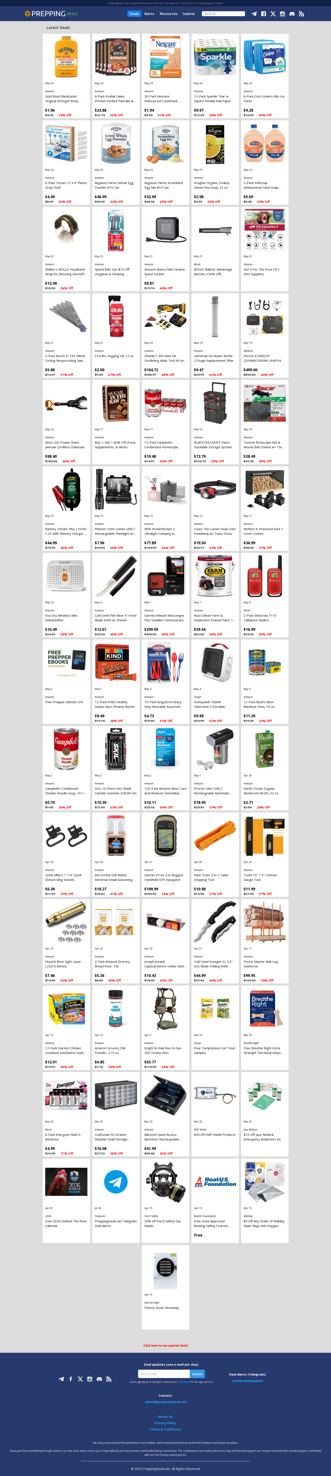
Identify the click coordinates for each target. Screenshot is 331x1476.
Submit (189, 13)
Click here (183, 1381)
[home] (51, 14)
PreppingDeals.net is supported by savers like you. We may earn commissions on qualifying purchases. (165, 3)
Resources (169, 13)
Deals (134, 13)
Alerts (149, 13)
